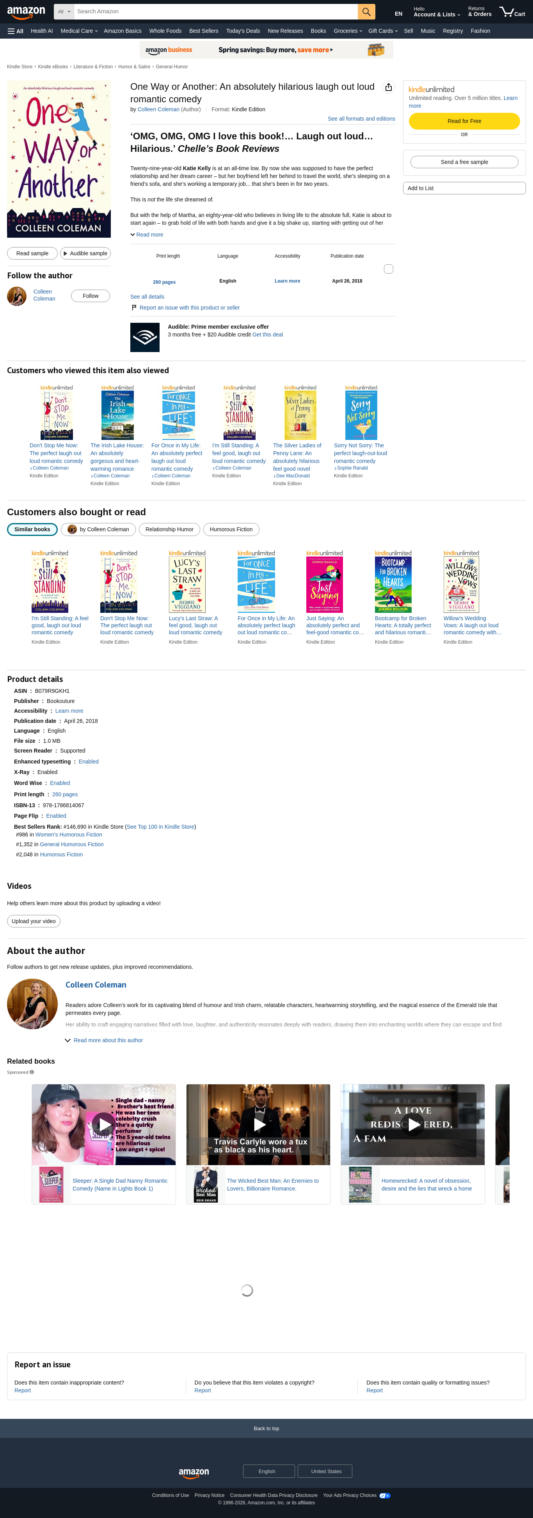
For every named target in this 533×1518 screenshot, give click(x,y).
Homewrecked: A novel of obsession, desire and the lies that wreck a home (427, 1185)
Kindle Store (19, 66)
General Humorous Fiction (72, 845)
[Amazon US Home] (194, 1474)
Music (428, 31)
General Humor (172, 66)
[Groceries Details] (360, 31)
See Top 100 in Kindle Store (160, 827)
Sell (408, 31)
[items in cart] (512, 11)
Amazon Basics (122, 31)
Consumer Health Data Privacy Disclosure (274, 1495)
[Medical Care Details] (96, 31)
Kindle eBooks (53, 66)
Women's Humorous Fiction (69, 834)
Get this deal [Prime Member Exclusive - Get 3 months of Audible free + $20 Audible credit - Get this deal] (267, 334)
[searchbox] (216, 11)
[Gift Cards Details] (396, 31)
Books (318, 31)
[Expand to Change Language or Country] (288, 1472)
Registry (453, 31)
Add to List (421, 188)
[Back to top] (266, 1436)
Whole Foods (165, 31)
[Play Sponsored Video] (103, 1125)
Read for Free (464, 121)
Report (22, 1390)
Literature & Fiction (93, 66)
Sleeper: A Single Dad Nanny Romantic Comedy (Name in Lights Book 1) (120, 1185)
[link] (57, 453)
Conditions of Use (170, 1495)
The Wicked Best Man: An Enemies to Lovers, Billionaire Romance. (273, 1185)
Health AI (42, 31)
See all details (147, 297)
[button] (15, 31)
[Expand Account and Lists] (458, 15)
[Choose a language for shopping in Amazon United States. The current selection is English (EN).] (393, 12)
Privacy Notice (210, 1495)
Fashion (480, 31)
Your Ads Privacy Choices (350, 1495)
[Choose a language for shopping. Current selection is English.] (264, 1471)
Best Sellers (204, 31)
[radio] (32, 529)
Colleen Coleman (158, 109)
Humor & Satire (134, 66)
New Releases (285, 31)
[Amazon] (27, 11)
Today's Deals (243, 31)
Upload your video (34, 921)
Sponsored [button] (21, 1072)
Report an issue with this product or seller (185, 307)
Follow (90, 296)
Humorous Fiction (61, 854)
